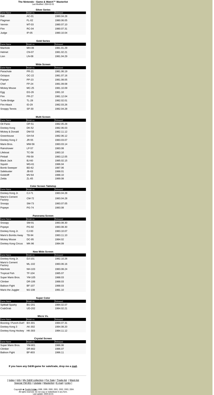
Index (12, 380)
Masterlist (48, 383)
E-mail (59, 383)
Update (38, 383)
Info (19, 380)
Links (68, 383)
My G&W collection (33, 380)
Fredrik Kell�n (31, 389)
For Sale (50, 380)
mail (74, 366)
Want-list (74, 380)
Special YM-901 (23, 383)
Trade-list (62, 380)
